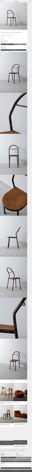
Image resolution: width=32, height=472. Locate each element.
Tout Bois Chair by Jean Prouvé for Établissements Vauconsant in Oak (6, 424)
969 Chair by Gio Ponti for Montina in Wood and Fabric (7, 402)
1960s (3, 33)
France (1, 33)
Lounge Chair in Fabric (17, 402)
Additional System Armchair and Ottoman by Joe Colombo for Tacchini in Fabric (20, 424)
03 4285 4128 (20, 44)
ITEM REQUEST (16, 459)
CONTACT (8, 457)
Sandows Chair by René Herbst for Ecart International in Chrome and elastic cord (20, 446)
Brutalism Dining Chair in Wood (5, 446)
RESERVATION (16, 461)
